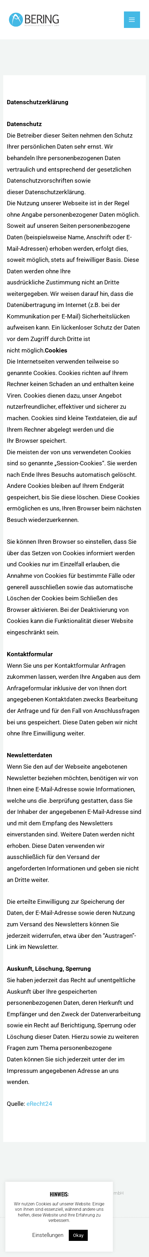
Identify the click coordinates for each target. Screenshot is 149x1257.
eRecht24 (39, 1103)
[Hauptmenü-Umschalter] (132, 19)
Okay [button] (78, 1235)
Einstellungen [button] (47, 1235)
